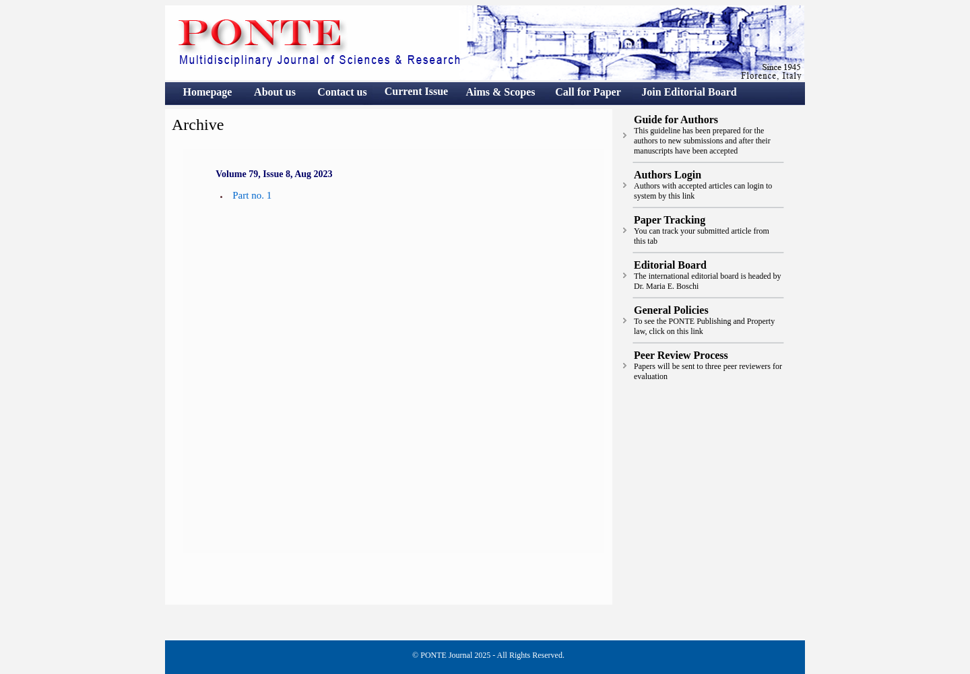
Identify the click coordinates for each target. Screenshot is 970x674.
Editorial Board (670, 265)
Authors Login (667, 174)
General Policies (671, 310)
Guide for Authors (676, 119)
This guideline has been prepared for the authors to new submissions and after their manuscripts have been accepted (702, 141)
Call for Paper (587, 92)
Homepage (207, 92)
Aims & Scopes (500, 92)
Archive (198, 124)
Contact (336, 92)
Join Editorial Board (688, 92)
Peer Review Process (681, 355)
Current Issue (416, 91)
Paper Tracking (669, 220)
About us (275, 92)
